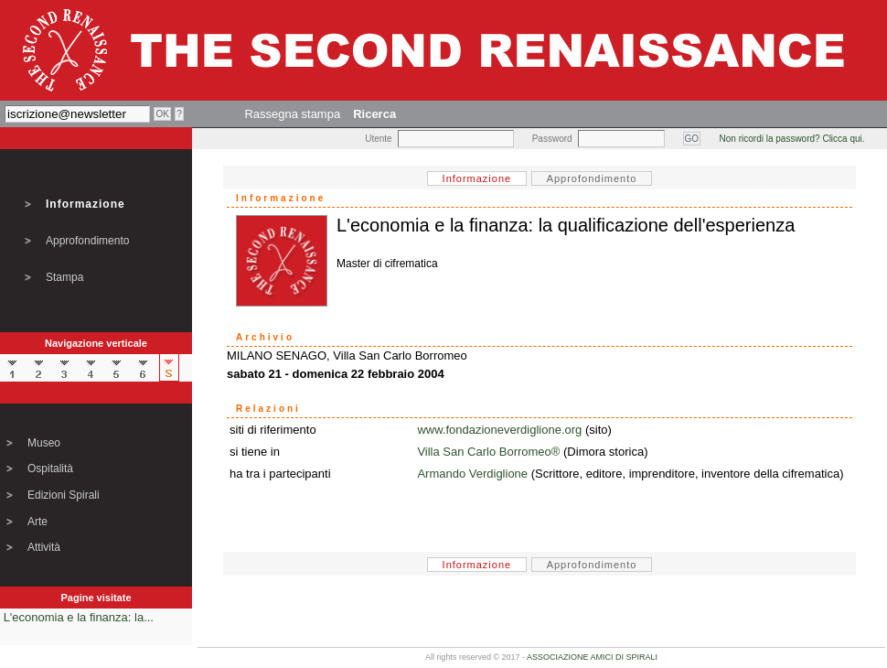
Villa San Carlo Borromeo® (488, 451)
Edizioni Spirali (63, 495)
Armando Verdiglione (472, 473)
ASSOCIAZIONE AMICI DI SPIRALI (592, 657)
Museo (43, 442)
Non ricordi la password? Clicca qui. (792, 139)
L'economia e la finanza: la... (79, 617)
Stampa (64, 277)
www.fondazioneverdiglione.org (499, 429)
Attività (43, 547)
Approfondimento (87, 240)
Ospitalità (50, 468)
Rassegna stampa (292, 114)
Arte (37, 521)
